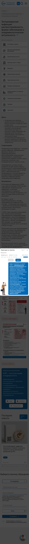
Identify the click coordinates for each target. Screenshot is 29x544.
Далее (18, 260)
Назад (10, 260)
